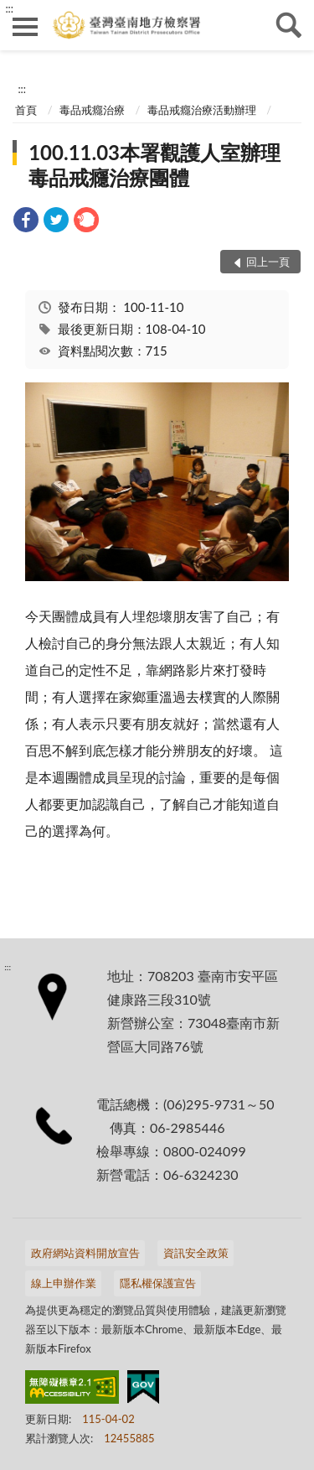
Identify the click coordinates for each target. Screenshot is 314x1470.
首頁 (26, 110)
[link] (26, 221)
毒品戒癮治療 (92, 110)
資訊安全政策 (196, 1253)
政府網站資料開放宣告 (85, 1253)
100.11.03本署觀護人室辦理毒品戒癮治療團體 (154, 165)
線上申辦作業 (63, 1283)
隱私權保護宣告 (158, 1283)
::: (9, 8)
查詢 (289, 25)
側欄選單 (25, 27)
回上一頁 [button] (268, 261)
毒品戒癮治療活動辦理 (201, 110)
